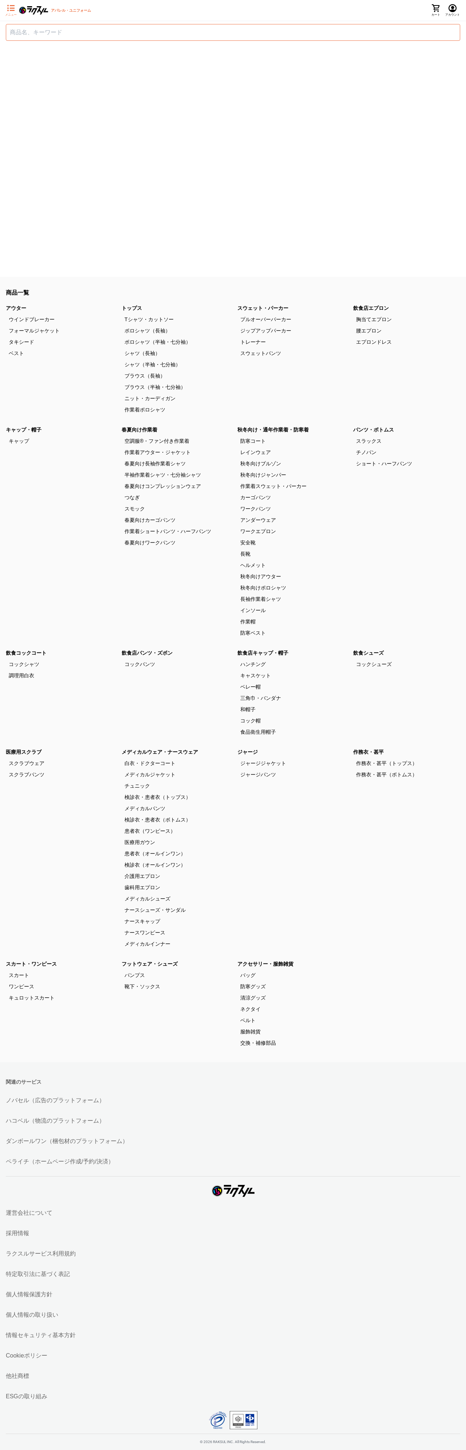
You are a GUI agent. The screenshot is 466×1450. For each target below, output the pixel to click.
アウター (16, 308)
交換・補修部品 (258, 1043)
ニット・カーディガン (150, 398)
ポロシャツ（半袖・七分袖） (158, 342)
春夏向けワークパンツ (150, 542)
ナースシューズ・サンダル (155, 910)
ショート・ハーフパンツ (384, 463)
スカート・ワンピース (31, 964)
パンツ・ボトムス (373, 430)
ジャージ (247, 752)
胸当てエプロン (374, 319)
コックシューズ (374, 664)
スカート (19, 975)
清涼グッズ (253, 998)
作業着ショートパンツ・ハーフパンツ (168, 531)
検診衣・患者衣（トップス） (158, 797)
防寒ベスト (253, 633)
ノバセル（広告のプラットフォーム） (55, 1100)
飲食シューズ (368, 653)
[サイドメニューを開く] (11, 10)
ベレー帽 (250, 687)
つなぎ (132, 497)
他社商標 (17, 1376)
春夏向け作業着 (139, 430)
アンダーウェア (258, 520)
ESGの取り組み (26, 1396)
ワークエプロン (258, 531)
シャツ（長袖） (142, 353)
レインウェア (255, 452)
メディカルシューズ (147, 899)
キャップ (19, 441)
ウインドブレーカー (32, 319)
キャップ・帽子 (24, 430)
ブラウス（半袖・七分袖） (155, 387)
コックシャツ (24, 664)
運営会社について (29, 1213)
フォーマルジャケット (34, 331)
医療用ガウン (140, 842)
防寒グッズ (253, 986)
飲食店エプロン (371, 308)
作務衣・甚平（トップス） (386, 763)
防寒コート (253, 441)
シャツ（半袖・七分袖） (153, 364)
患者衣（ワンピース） (150, 831)
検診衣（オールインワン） (155, 865)
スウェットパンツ (260, 353)
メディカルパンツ (145, 808)
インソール (253, 610)
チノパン (366, 452)
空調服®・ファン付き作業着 (157, 441)
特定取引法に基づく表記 (38, 1274)
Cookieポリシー (26, 1355)
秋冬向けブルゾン (260, 463)
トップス (132, 308)
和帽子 (248, 709)
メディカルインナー (147, 944)
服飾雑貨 (250, 1032)
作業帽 (248, 621)
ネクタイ (250, 1009)
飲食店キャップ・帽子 (262, 653)
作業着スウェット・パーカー (273, 486)
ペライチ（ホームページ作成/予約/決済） (60, 1161)
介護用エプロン (142, 876)
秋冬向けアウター (260, 576)
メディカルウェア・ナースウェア (160, 752)
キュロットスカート (32, 998)
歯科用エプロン (142, 887)
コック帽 (250, 721)
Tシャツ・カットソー (149, 319)
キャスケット (255, 675)
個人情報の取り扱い (32, 1315)
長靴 (245, 554)
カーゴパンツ (255, 497)
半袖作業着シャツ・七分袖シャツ (163, 475)
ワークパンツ (255, 509)
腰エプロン (369, 331)
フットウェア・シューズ (150, 964)
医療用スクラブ (24, 752)
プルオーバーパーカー (265, 319)
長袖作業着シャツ (260, 599)
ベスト (16, 353)
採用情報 (17, 1233)
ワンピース (21, 986)
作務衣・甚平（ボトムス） (386, 774)
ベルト (248, 1020)
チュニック (137, 786)
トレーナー (253, 342)
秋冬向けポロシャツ (263, 588)
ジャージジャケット (263, 763)
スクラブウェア (26, 763)
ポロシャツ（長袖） (147, 331)
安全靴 (248, 542)
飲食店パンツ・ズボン (147, 653)
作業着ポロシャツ (145, 410)
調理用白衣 (21, 675)
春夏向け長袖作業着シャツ (155, 463)
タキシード (21, 342)
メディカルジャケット (150, 774)
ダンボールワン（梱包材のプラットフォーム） (67, 1141)
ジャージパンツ (258, 774)
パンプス (135, 975)
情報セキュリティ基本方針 (41, 1335)
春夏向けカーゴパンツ (150, 520)
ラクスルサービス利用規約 (41, 1253)
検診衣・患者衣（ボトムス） (158, 820)
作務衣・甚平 (368, 752)
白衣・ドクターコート (150, 763)
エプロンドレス (374, 342)
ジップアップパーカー (265, 331)
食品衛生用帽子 (258, 732)
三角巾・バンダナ (260, 698)
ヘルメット (253, 565)
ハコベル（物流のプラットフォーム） (55, 1121)
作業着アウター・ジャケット (158, 452)
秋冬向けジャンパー (263, 475)
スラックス (369, 441)
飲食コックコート (26, 653)
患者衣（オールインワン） (155, 853)
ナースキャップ (142, 921)
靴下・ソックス (142, 986)
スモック (135, 509)
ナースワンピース (145, 932)
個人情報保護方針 (29, 1294)
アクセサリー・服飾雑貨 (265, 964)
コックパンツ (140, 664)
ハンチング (253, 664)
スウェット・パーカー (262, 308)
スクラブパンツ (26, 774)
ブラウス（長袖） (145, 376)
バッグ (248, 975)
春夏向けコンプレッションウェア (163, 486)
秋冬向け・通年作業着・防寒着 (273, 430)
